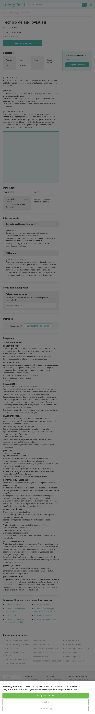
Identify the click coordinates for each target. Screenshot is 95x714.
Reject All (45, 702)
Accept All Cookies (45, 695)
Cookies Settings (46, 708)
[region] (47, 697)
